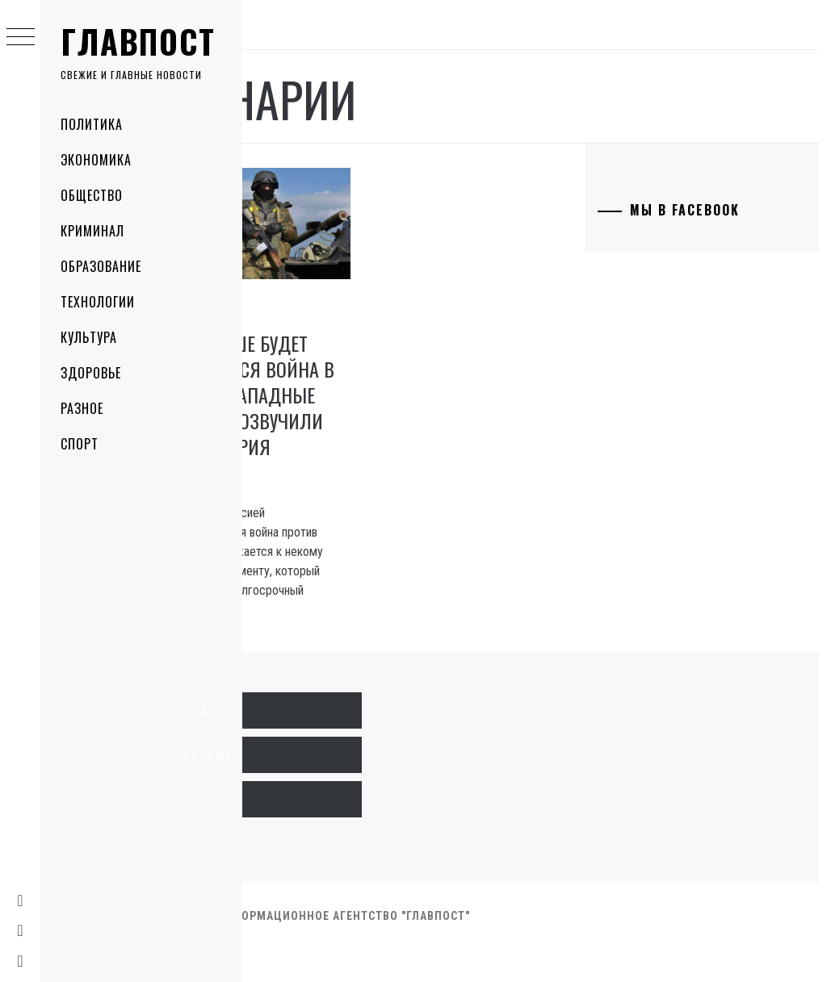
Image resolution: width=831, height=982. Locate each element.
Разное (82, 408)
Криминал (92, 230)
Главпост (138, 41)
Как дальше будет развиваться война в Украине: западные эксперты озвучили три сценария (332, 402)
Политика (92, 124)
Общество (92, 195)
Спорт (80, 443)
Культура (89, 337)
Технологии (98, 301)
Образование (101, 266)
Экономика (96, 159)
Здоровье (91, 372)
